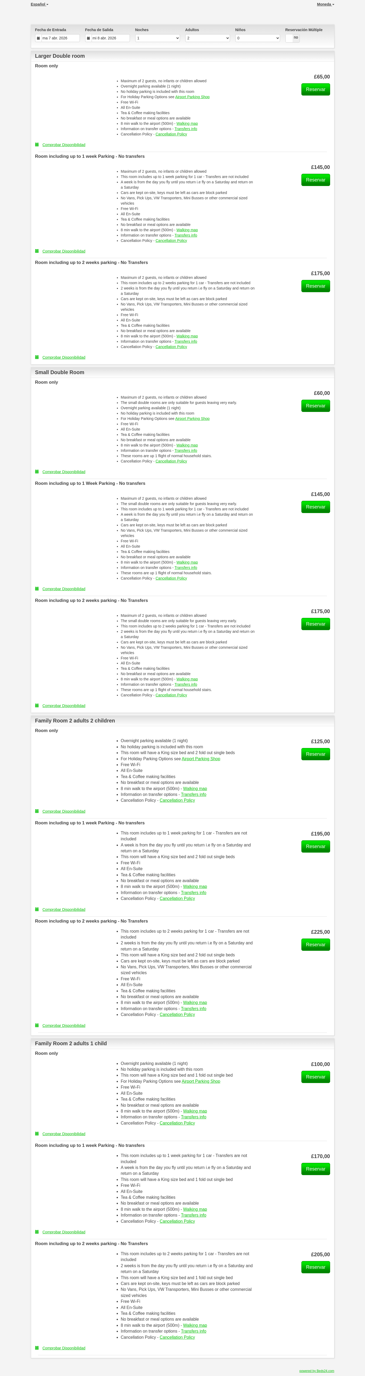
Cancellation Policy (171, 134)
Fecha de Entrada (50, 30)
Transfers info (186, 129)
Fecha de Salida (99, 30)
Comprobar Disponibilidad (60, 144)
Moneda (325, 4)
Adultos (192, 30)
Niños (240, 30)
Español (39, 4)
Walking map (187, 123)
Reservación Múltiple (304, 30)
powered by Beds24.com (317, 1371)
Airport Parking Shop (192, 97)
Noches (142, 30)
